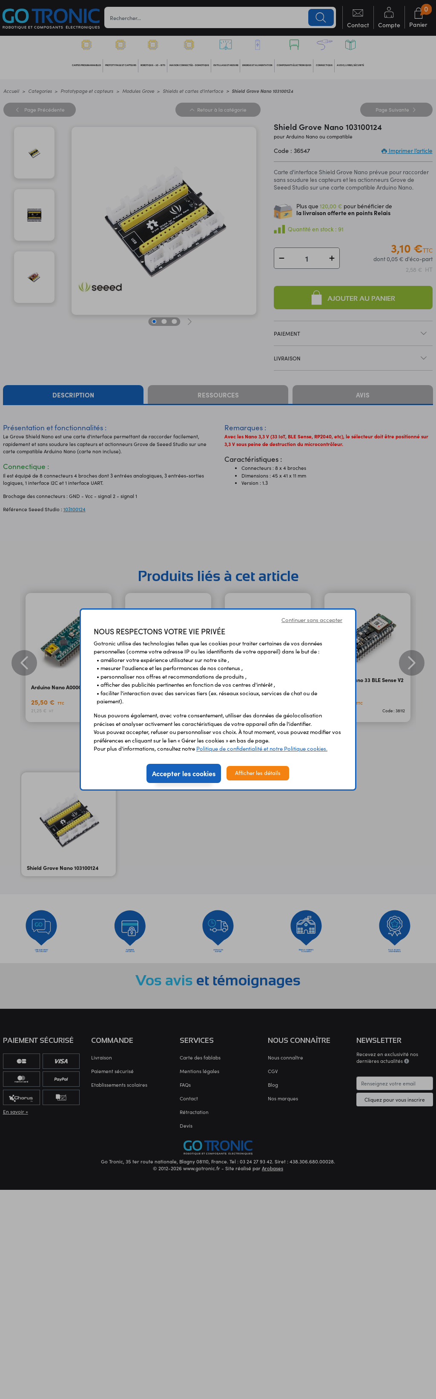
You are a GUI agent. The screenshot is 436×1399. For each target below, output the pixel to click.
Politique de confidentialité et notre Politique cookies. (261, 748)
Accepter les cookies (183, 773)
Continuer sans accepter (311, 620)
